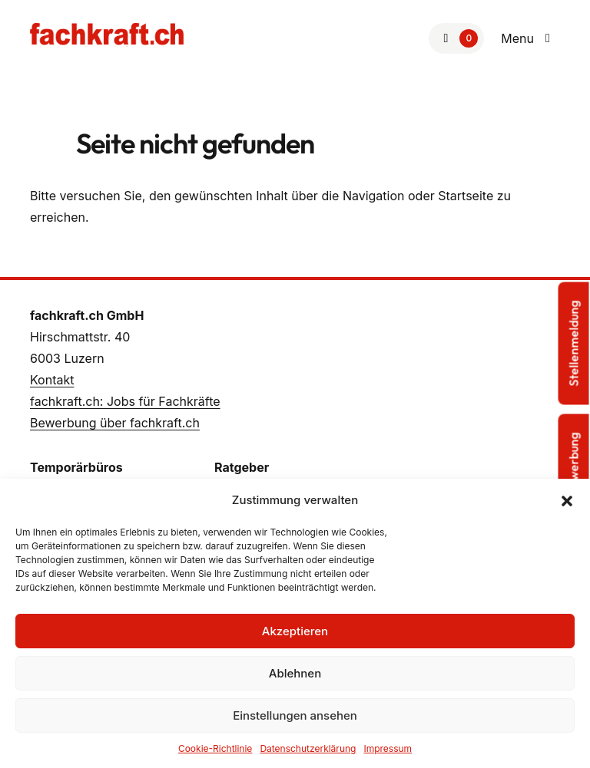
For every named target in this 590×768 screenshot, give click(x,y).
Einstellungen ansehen (295, 715)
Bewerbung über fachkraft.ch (115, 422)
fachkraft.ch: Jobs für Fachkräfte (125, 401)
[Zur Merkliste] (456, 38)
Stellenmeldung (574, 343)
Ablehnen (295, 673)
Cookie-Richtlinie (215, 748)
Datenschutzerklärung (308, 748)
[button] (567, 500)
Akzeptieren (295, 631)
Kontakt (52, 379)
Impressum (387, 748)
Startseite (465, 195)
